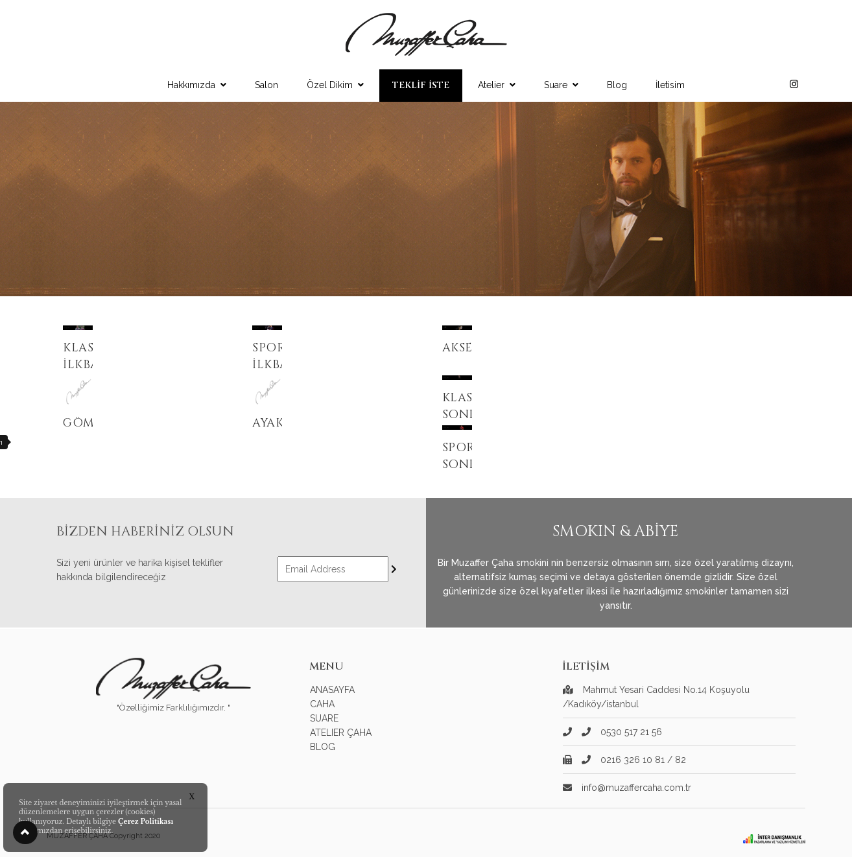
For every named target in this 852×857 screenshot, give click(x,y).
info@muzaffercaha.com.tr (636, 787)
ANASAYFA (332, 690)
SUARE (324, 718)
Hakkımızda (196, 85)
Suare (561, 85)
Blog (617, 85)
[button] (25, 832)
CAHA (322, 704)
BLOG (322, 747)
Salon (266, 85)
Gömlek (90, 423)
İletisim (670, 85)
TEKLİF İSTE (420, 85)
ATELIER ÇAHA (341, 732)
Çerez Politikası (145, 821)
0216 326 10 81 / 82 (634, 760)
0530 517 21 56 (622, 732)
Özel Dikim (335, 85)
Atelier (496, 85)
